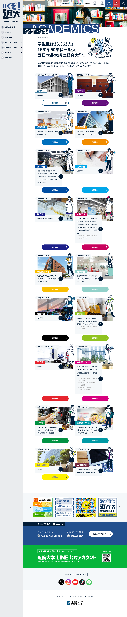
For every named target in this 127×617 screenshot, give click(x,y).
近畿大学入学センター (100, 534)
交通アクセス (77, 4)
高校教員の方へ (66, 4)
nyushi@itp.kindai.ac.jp (51, 535)
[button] (30, 507)
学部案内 (55, 103)
